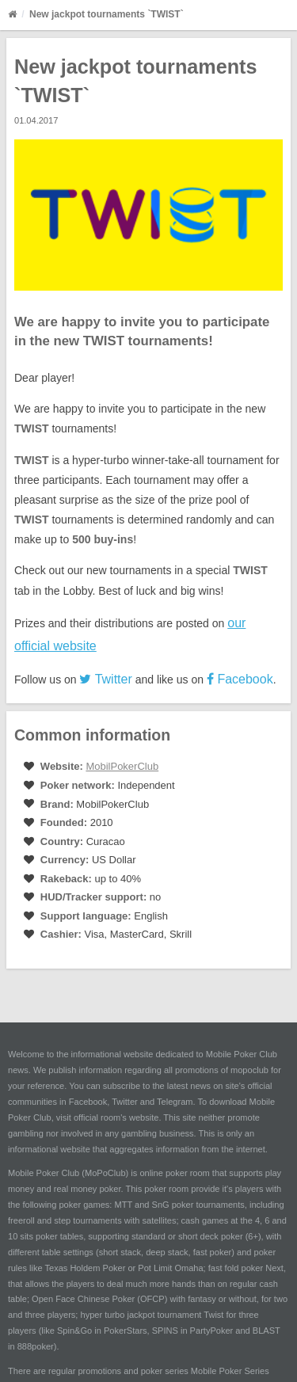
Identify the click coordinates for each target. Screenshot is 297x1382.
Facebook (240, 679)
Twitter (105, 679)
